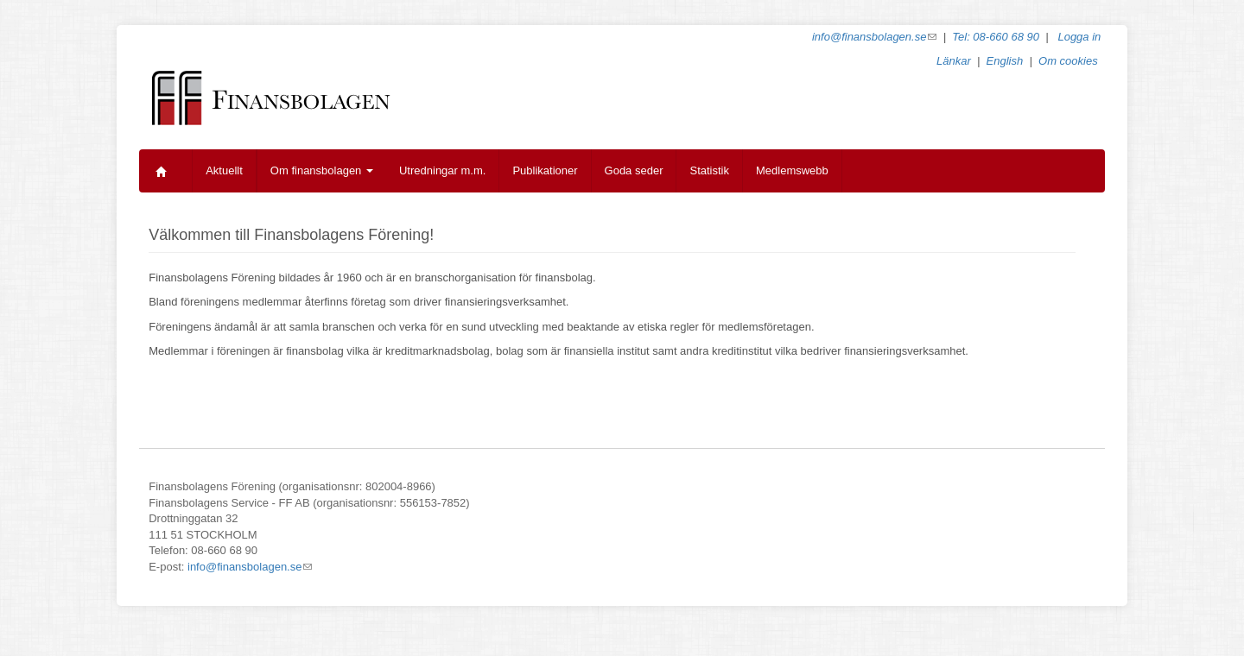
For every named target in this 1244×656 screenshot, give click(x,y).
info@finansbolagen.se (874, 36)
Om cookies (1068, 60)
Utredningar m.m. (442, 170)
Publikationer (544, 170)
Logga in (1079, 36)
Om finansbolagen (321, 170)
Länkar (953, 60)
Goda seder (634, 170)
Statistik (709, 170)
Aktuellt (224, 170)
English (1005, 60)
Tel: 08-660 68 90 (995, 36)
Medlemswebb (792, 170)
